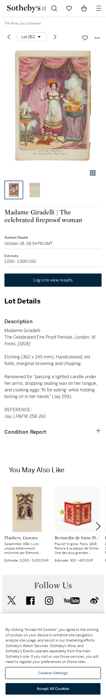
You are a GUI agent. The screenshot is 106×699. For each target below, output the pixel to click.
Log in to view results (53, 280)
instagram (49, 600)
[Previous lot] (8, 36)
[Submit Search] (54, 8)
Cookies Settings (53, 673)
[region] (53, 656)
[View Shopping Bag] (84, 8)
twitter (11, 600)
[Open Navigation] (99, 8)
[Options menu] (32, 36)
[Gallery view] (92, 172)
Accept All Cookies (53, 688)
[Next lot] (54, 36)
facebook (30, 600)
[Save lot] (85, 38)
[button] (53, 105)
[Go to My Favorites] (69, 8)
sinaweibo (94, 600)
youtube (72, 600)
